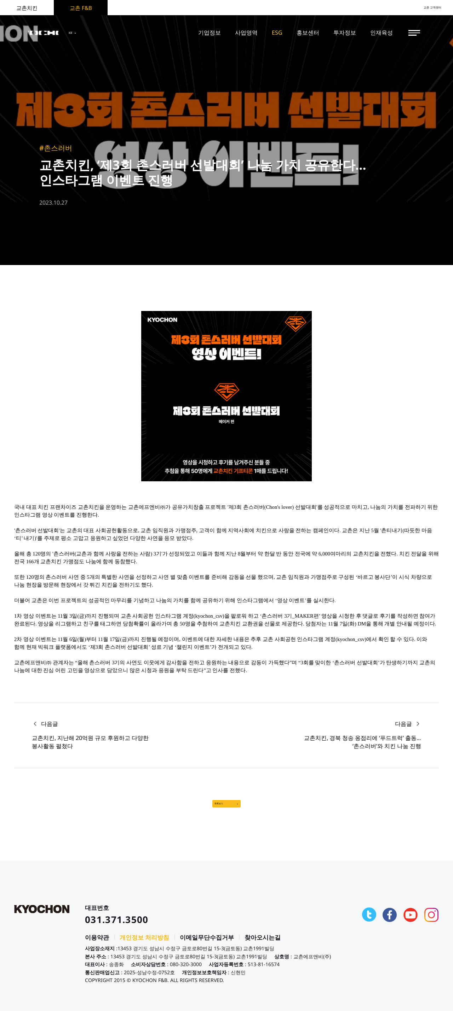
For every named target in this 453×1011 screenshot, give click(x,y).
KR (104, 33)
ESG (277, 32)
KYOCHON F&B (57, 33)
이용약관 (97, 944)
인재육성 (381, 32)
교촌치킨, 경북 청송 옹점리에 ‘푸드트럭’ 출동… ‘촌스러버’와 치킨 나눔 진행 (362, 742)
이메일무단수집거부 (207, 944)
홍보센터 (308, 32)
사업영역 (246, 32)
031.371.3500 (117, 926)
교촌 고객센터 (424, 7)
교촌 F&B (81, 7)
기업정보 (209, 32)
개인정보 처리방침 (144, 944)
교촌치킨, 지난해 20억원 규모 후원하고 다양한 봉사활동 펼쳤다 (90, 742)
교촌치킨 (27, 7)
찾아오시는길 (263, 944)
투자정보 (344, 32)
